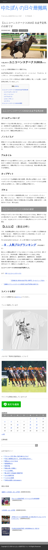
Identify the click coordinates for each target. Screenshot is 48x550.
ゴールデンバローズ (10, 92)
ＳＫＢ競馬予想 (9, 475)
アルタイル (8, 96)
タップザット (9, 99)
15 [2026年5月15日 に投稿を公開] (30, 424)
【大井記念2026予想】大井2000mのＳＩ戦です (25, 528)
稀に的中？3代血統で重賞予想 (14, 473)
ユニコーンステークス (14, 273)
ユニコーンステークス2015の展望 (12, 103)
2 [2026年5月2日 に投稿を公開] (36, 418)
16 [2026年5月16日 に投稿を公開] (36, 424)
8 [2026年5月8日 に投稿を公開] (30, 421)
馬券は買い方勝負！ (11, 468)
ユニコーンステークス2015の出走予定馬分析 (15, 89)
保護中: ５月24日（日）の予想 (11, 492)
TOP (12, 16)
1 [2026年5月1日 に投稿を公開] (30, 418)
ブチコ (7, 101)
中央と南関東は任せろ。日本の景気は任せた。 (18, 458)
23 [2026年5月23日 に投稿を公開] (36, 427)
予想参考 (15, 30)
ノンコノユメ (9, 94)
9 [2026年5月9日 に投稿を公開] (36, 421)
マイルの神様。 (9, 470)
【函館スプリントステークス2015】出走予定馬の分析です (21, 284)
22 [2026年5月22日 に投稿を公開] (30, 427)
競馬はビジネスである (11, 461)
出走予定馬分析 (23, 30)
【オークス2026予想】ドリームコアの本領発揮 (25, 498)
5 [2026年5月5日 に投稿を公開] (11, 421)
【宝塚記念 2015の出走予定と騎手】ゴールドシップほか (27, 280)
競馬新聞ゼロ (9, 463)
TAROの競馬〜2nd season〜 (13, 480)
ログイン (18, 297)
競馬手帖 (7, 466)
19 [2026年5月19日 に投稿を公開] (11, 427)
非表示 (16, 86)
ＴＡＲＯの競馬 (9, 478)
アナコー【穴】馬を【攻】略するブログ (17, 456)
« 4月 (3, 434)
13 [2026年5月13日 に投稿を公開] (17, 424)
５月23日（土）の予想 (8, 510)
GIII (6, 273)
